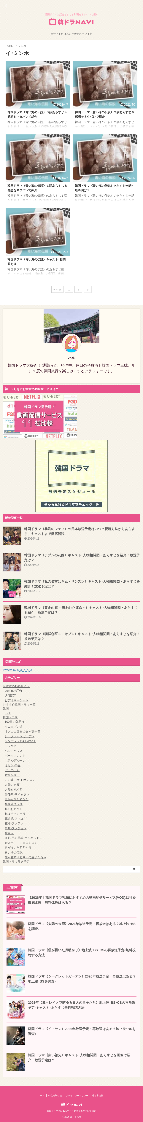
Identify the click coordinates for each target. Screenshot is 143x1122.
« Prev (57, 289)
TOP (42, 1095)
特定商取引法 (55, 1095)
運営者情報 (97, 1095)
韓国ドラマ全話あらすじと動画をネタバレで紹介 (71, 1111)
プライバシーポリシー (77, 1095)
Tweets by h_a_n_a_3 (17, 670)
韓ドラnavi (71, 1104)
